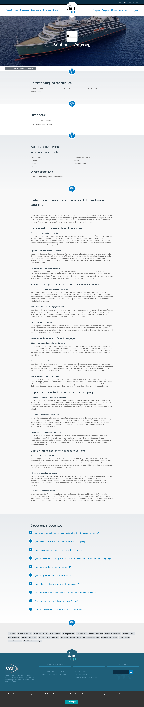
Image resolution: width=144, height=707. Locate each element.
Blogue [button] (114, 11)
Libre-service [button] (124, 11)
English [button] (122, 2)
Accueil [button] (9, 11)
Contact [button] (135, 11)
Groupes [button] (96, 11)
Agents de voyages (21, 11)
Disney (55, 10)
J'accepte (72, 702)
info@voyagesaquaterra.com (85, 677)
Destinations (36, 11)
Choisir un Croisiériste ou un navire (19, 69)
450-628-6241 (79, 671)
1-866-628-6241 (80, 674)
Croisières (47, 11)
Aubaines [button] (105, 11)
